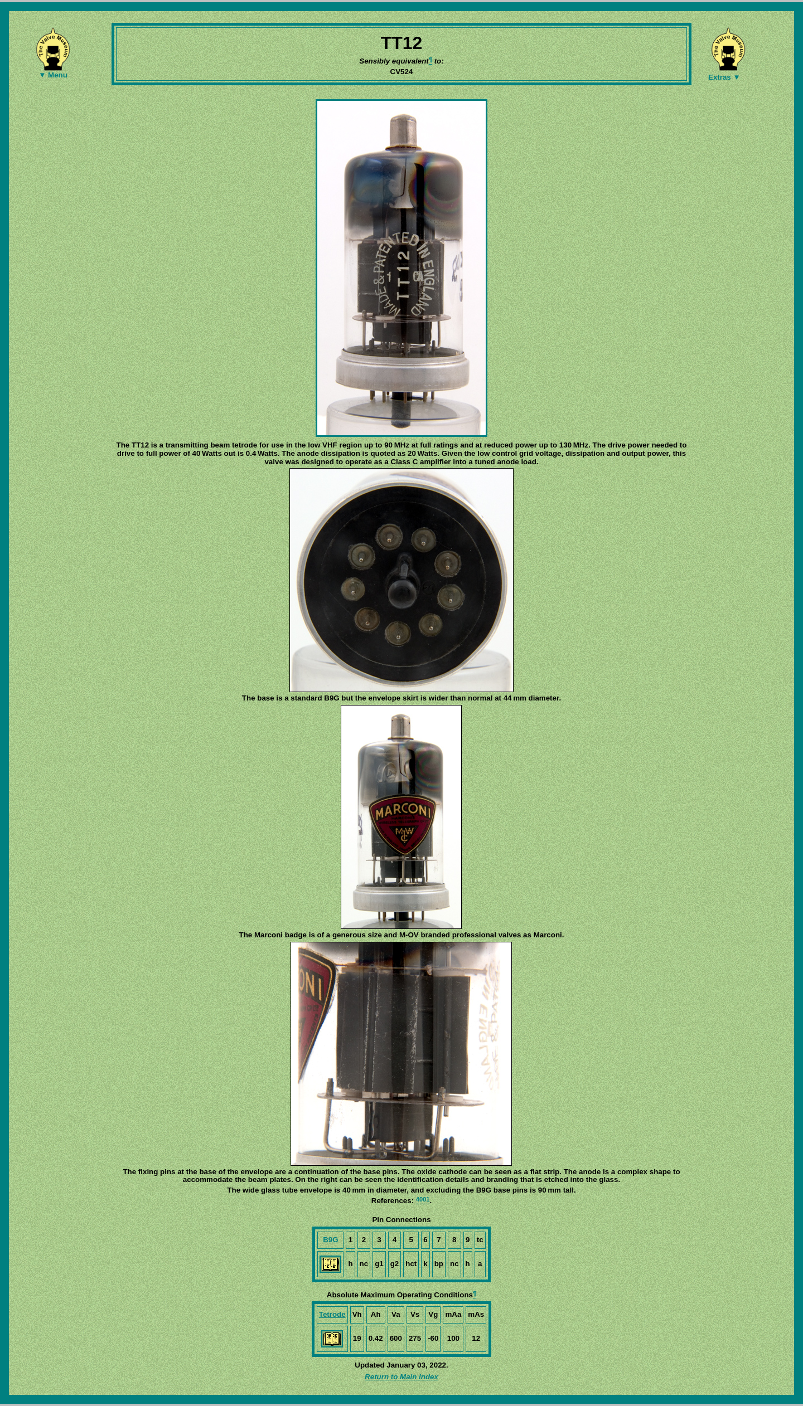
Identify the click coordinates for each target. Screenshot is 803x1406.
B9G (330, 1239)
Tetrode (332, 1314)
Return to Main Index (401, 1377)
